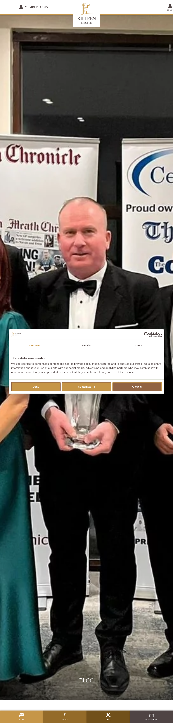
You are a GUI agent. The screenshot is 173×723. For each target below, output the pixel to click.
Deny (36, 386)
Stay (21, 717)
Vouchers (151, 717)
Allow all (137, 386)
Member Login (33, 7)
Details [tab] (86, 345)
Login (170, 7)
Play (65, 717)
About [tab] (138, 345)
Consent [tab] (34, 345)
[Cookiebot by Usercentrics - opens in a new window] (146, 334)
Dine (108, 717)
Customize (86, 386)
